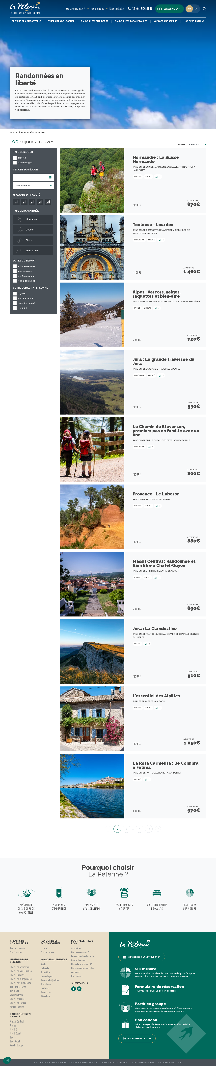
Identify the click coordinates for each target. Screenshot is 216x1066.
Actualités (76, 948)
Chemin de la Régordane (21, 979)
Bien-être (45, 972)
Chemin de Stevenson (19, 967)
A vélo (43, 964)
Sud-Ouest (15, 1041)
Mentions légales (82, 1062)
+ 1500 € (22, 308)
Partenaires (76, 976)
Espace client (168, 9)
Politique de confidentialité (116, 1062)
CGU (96, 1062)
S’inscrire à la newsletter (141, 957)
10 (148, 829)
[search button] (204, 9)
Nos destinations (194, 21)
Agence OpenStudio (172, 1062)
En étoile (45, 988)
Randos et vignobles (50, 980)
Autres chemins (17, 1007)
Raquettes (46, 992)
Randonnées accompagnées (131, 21)
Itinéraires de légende (61, 21)
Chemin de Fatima (18, 1003)
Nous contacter (116, 8)
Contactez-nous (78, 960)
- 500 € (22, 293)
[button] (7, 1060)
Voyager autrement (165, 21)
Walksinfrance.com (137, 1038)
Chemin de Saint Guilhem (21, 971)
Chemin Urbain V (17, 975)
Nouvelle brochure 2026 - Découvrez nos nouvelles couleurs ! (82, 968)
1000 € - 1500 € (26, 303)
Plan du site (40, 1062)
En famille (45, 968)
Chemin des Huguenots (20, 983)
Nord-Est (14, 1030)
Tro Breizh (14, 991)
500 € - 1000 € (26, 298)
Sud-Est (13, 1037)
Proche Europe (16, 1045)
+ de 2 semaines (26, 281)
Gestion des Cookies (144, 1062)
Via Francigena (16, 995)
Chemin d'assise (17, 999)
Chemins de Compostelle (26, 21)
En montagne (47, 976)
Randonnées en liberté (94, 21)
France (13, 1026)
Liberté (22, 158)
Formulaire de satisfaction (83, 956)
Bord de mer (46, 984)
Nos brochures (97, 8)
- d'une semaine (26, 266)
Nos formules (16, 952)
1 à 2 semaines (26, 276)
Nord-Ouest (15, 1033)
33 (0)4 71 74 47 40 (140, 9)
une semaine (25, 271)
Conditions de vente (59, 1062)
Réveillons (45, 996)
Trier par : (181, 144)
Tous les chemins (17, 948)
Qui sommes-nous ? (75, 8)
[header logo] (25, 6)
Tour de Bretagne (18, 987)
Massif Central (17, 1022)
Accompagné (25, 162)
